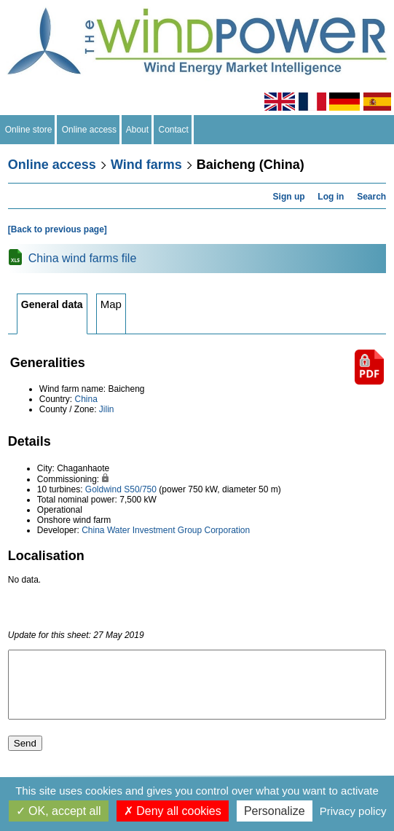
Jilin (106, 409)
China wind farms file (82, 258)
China (86, 399)
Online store (28, 130)
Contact (174, 130)
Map (111, 304)
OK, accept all (58, 811)
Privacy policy (353, 811)
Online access (89, 130)
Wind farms (146, 164)
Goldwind (103, 489)
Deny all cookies (172, 811)
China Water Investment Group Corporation (166, 530)
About (138, 130)
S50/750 (140, 489)
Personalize (274, 811)
